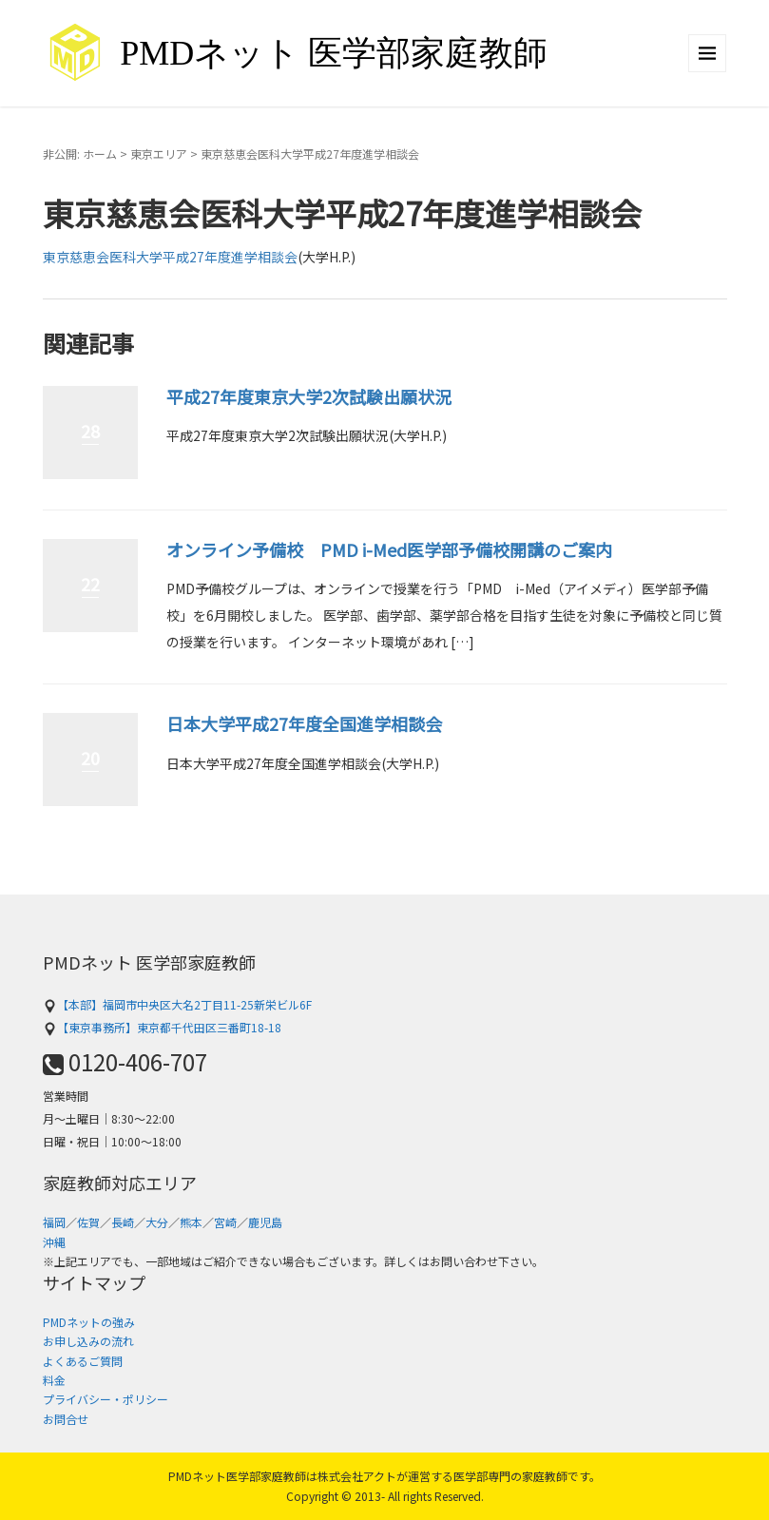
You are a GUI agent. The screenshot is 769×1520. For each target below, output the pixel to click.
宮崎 (225, 1222)
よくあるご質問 (83, 1361)
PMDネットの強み (89, 1322)
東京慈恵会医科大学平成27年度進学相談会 (170, 256)
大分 (156, 1222)
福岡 (54, 1222)
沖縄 (54, 1242)
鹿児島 (265, 1222)
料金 (54, 1380)
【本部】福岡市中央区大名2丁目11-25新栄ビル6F (177, 1004)
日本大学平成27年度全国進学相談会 (304, 723)
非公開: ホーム (80, 153)
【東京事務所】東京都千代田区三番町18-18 (162, 1027)
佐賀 (88, 1222)
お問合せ (65, 1419)
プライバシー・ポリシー (105, 1399)
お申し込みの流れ (88, 1341)
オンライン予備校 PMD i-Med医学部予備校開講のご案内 (389, 549)
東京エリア (158, 153)
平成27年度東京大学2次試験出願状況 (309, 396)
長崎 (122, 1222)
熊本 (191, 1222)
